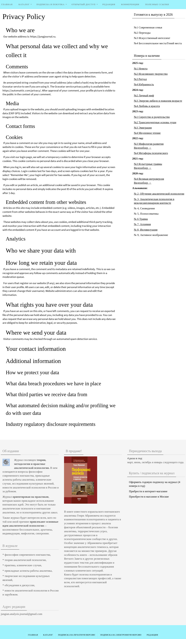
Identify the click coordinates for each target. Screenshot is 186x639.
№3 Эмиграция (143, 127)
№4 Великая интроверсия (149, 178)
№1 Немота (141, 68)
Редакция (152, 635)
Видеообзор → (143, 147)
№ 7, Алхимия (142, 224)
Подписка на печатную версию (76, 635)
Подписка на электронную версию (120, 635)
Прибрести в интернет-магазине (148, 491)
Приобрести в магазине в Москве (149, 496)
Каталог (48, 635)
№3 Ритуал (140, 79)
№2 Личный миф (144, 95)
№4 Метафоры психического (151, 153)
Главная (33, 635)
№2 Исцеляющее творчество (151, 73)
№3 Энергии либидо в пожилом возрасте (158, 100)
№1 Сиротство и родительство (152, 117)
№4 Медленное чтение (147, 133)
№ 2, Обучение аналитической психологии (159, 193)
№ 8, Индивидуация (146, 229)
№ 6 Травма (141, 219)
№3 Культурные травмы (148, 164)
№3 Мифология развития (149, 143)
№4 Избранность (144, 84)
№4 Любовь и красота (147, 106)
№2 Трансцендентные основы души (155, 122)
